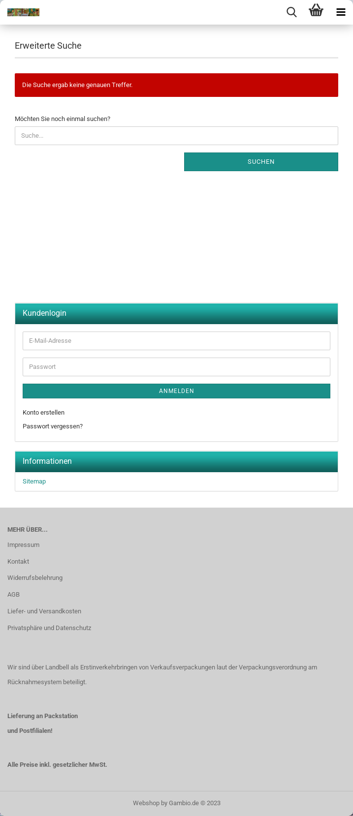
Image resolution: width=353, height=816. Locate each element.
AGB (13, 594)
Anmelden (176, 391)
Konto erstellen (43, 412)
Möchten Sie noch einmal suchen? (62, 118)
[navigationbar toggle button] (340, 12)
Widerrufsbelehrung (35, 577)
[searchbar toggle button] (291, 12)
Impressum (23, 544)
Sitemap (34, 481)
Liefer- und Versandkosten (44, 611)
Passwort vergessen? (53, 426)
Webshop (146, 803)
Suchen (261, 161)
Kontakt (18, 561)
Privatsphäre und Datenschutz (49, 628)
